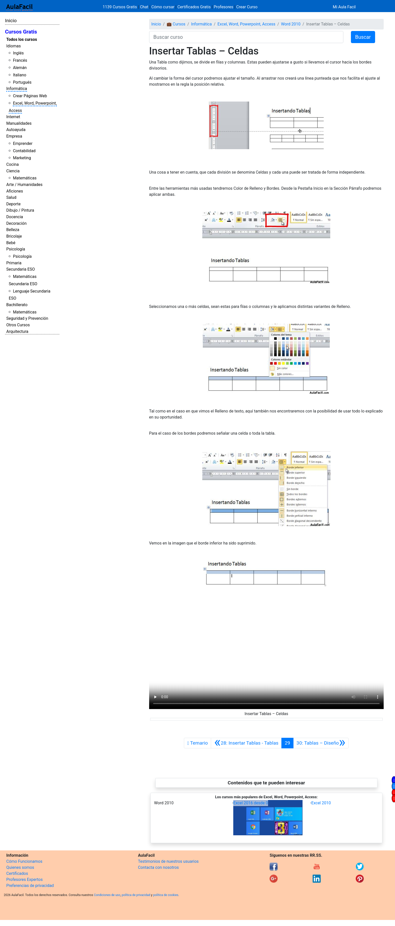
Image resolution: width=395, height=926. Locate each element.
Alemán (19, 67)
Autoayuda (15, 129)
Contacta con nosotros (158, 867)
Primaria (13, 263)
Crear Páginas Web (30, 95)
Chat (144, 7)
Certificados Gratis (194, 7)
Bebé (10, 242)
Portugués (22, 82)
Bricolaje (14, 236)
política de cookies (165, 895)
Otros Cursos (18, 325)
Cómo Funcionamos (24, 861)
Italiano (19, 75)
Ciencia (13, 171)
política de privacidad (136, 895)
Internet (13, 116)
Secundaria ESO (20, 269)
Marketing (22, 157)
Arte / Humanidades (24, 184)
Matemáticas (25, 178)
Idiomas (13, 46)
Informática (16, 88)
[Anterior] (246, 743)
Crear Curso (246, 7)
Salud (11, 197)
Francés (20, 60)
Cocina (12, 164)
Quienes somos (20, 867)
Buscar (363, 37)
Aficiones (14, 191)
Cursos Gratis (21, 32)
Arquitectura (17, 331)
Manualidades (18, 123)
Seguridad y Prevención (27, 318)
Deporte (13, 204)
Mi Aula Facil (344, 7)
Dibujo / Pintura (20, 210)
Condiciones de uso (107, 895)
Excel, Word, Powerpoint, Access (246, 24)
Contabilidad (24, 150)
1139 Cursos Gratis (120, 7)
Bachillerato (16, 304)
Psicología (15, 249)
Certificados (17, 873)
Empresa (14, 136)
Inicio (11, 20)
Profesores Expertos (24, 879)
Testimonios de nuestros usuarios (168, 861)
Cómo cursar (163, 7)
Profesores (223, 7)
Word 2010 (291, 24)
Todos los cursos (21, 39)
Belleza (12, 229)
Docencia (14, 216)
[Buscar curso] (246, 37)
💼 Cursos (176, 24)
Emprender (22, 143)
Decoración (16, 223)
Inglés (18, 53)
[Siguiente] (321, 743)
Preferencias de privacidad (30, 885)
